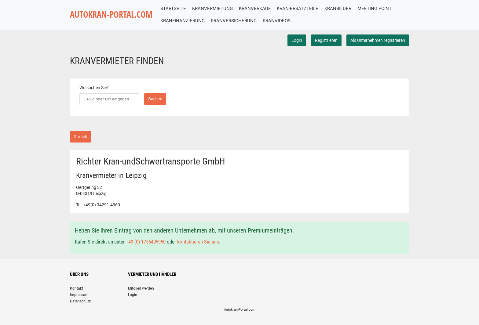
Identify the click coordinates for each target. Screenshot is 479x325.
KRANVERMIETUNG (212, 8)
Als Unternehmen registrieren (377, 40)
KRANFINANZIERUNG (182, 20)
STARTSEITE (173, 8)
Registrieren (326, 40)
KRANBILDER (337, 8)
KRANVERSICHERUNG (234, 20)
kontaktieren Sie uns (198, 242)
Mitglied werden (141, 288)
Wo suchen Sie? (94, 87)
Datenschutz (80, 301)
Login (296, 40)
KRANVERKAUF (255, 8)
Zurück (80, 136)
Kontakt (76, 288)
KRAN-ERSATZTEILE (297, 8)
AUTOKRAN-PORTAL (111, 14)
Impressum (79, 295)
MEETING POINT (374, 8)
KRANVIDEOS (277, 20)
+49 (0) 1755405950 (146, 242)
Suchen (155, 98)
